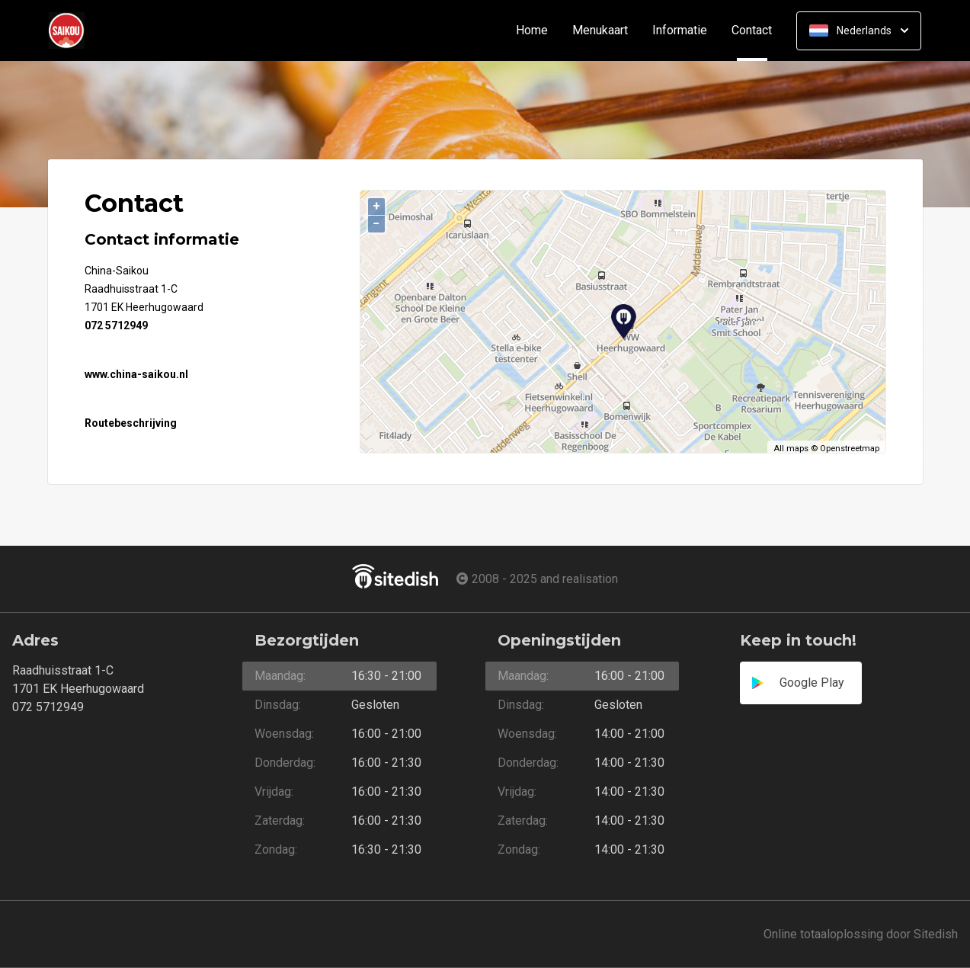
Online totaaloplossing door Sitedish (861, 934)
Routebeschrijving (131, 423)
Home (532, 30)
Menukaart (600, 30)
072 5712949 (116, 325)
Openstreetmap (849, 449)
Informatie (679, 30)
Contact (758, 30)
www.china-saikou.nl (136, 374)
